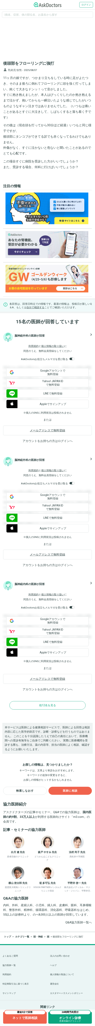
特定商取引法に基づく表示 (16, 984)
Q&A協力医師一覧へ (78, 922)
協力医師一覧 (9, 965)
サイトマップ (9, 993)
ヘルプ (53, 965)
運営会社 (54, 984)
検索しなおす (25, 790)
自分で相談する (35, 307)
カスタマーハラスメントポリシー (66, 993)
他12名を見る (47, 705)
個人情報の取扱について (62, 974)
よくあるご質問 (10, 956)
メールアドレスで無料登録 (47, 430)
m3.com (78, 817)
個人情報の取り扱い (52, 346)
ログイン (86, 4)
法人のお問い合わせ (60, 956)
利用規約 (33, 346)
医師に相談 (70, 790)
